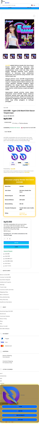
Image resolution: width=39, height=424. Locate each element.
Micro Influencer (4, 294)
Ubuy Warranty (4, 299)
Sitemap (2, 284)
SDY (1, 381)
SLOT (1, 373)
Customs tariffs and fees (6, 289)
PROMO (13, 395)
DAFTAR (29, 7)
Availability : (7, 127)
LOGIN (9, 7)
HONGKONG (3, 376)
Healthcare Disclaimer (6, 302)
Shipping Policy (4, 292)
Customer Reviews (5, 316)
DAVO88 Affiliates (4, 328)
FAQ (1, 323)
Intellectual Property (5, 282)
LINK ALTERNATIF (19, 415)
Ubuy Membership (5, 297)
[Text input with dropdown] (16, 5)
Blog (1, 321)
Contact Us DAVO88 (5, 277)
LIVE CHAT (19, 419)
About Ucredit (3, 326)
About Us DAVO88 (5, 274)
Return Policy (3, 318)
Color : (8, 131)
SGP (1, 378)
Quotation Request (5, 279)
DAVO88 (7, 65)
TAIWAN (2, 383)
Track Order (3, 287)
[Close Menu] (1, 3)
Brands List (3, 313)
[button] (34, 16)
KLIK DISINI (27, 172)
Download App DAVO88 (6, 311)
